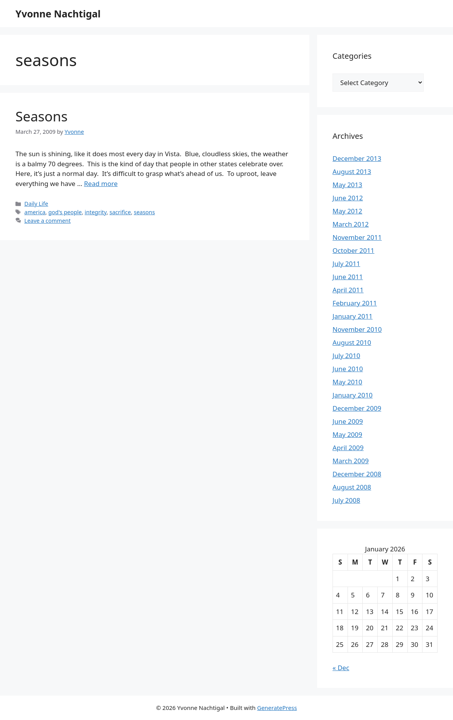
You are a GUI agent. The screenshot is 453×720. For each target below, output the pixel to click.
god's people (64, 212)
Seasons (41, 116)
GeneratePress (277, 707)
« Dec (341, 667)
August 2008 (352, 487)
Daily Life (36, 203)
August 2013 (352, 171)
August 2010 (352, 342)
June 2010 (348, 368)
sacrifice (120, 212)
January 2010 (353, 395)
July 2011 (346, 263)
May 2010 (347, 381)
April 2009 (348, 447)
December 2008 (357, 473)
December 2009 (357, 408)
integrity (96, 212)
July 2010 (346, 355)
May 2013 (347, 184)
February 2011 (355, 303)
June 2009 (348, 421)
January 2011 (353, 316)
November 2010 (357, 329)
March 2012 (351, 224)
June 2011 (348, 276)
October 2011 (353, 250)
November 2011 (357, 237)
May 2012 (347, 210)
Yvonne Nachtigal (57, 13)
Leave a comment (47, 220)
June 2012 (348, 197)
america (34, 212)
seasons (144, 212)
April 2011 (348, 289)
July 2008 (346, 500)
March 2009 (351, 460)
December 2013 (357, 158)
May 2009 (347, 434)
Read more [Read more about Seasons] (101, 183)
